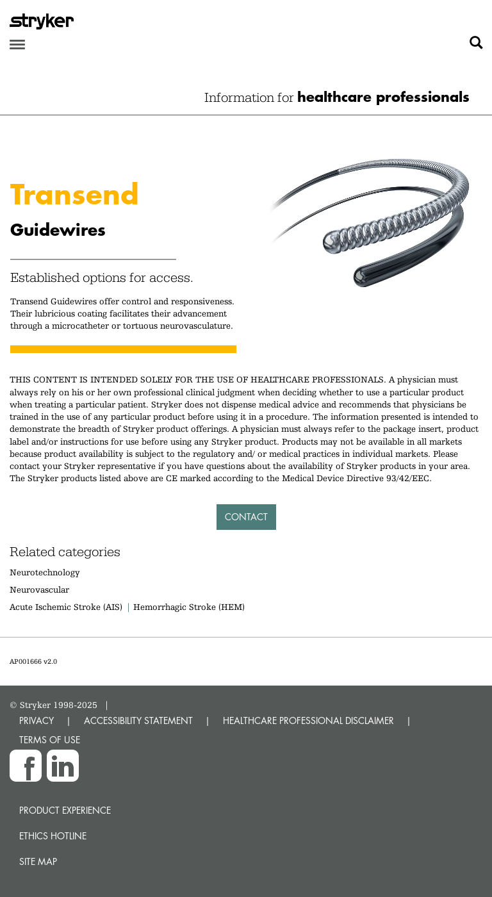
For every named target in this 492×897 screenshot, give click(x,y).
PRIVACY (36, 720)
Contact (246, 517)
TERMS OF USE (49, 740)
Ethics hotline (52, 836)
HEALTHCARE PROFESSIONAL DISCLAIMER (308, 720)
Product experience (65, 810)
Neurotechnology (45, 572)
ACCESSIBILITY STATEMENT (138, 720)
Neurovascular (39, 589)
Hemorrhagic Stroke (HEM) (189, 607)
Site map (38, 861)
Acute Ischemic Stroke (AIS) (66, 607)
